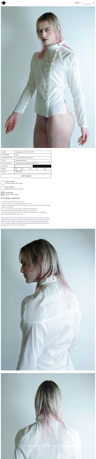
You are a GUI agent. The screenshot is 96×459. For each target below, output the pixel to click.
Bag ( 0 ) (78, 3)
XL (45, 169)
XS (16, 169)
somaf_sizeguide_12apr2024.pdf (10, 198)
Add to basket (26, 176)
